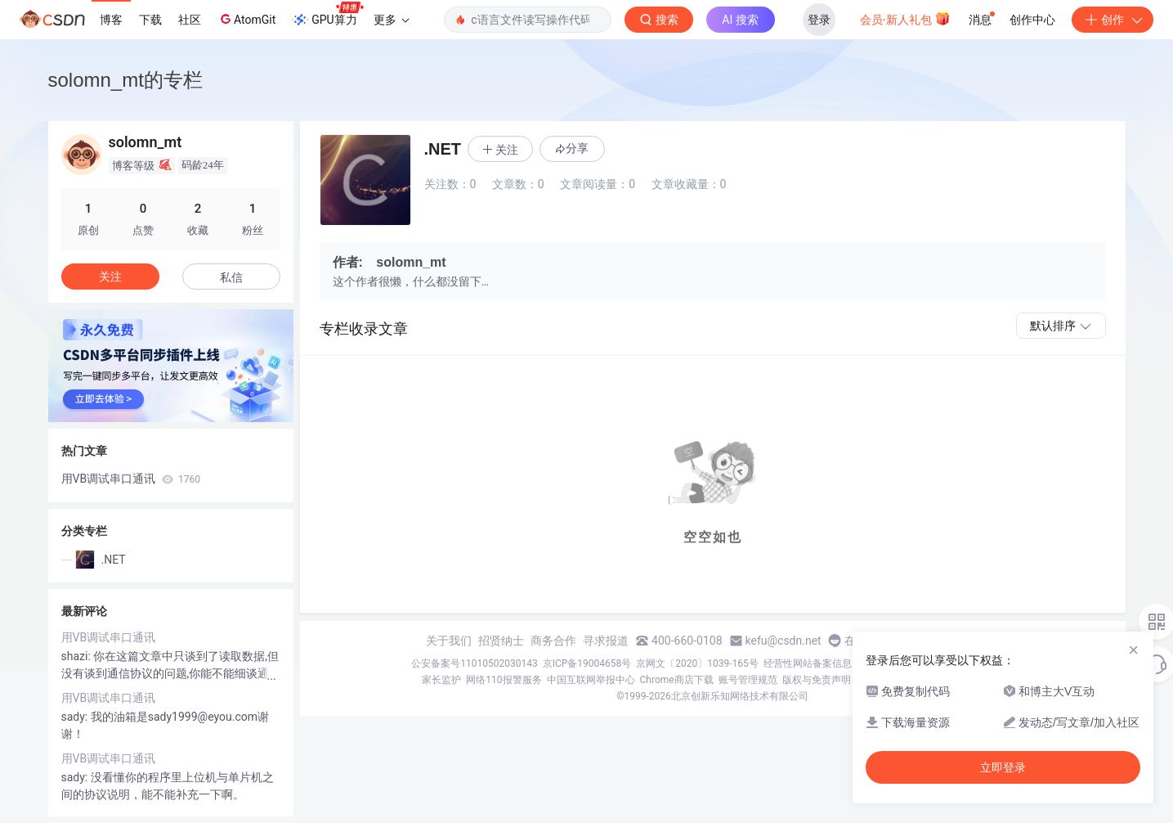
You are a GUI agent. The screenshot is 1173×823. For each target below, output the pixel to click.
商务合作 (553, 640)
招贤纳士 (501, 640)
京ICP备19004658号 (587, 663)
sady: (76, 716)
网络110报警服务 (503, 680)
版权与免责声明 (816, 680)
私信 (231, 277)
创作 (1112, 19)
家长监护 (441, 680)
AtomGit (246, 19)
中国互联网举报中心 (591, 680)
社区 (189, 19)
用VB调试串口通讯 (131, 478)
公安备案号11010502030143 (474, 663)
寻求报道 (606, 640)
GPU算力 (327, 15)
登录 (819, 19)
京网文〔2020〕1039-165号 (697, 663)
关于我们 (449, 640)
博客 (111, 19)
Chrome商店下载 (677, 680)
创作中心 (1032, 19)
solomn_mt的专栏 (125, 80)
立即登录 (1003, 767)
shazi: (77, 656)
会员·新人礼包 (905, 18)
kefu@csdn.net (783, 640)
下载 (150, 19)
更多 (392, 19)
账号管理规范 (748, 680)
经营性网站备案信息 (807, 663)
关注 (110, 276)
